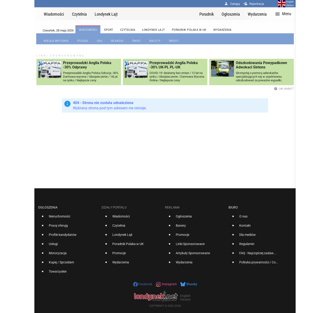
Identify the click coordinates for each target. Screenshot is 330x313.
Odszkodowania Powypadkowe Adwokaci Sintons (261, 65)
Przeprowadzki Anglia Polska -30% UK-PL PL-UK (173, 65)
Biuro (233, 207)
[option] (68, 218)
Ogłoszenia (48, 207)
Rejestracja (253, 4)
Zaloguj (232, 4)
